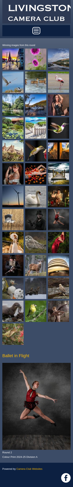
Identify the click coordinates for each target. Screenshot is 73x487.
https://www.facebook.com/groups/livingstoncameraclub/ (66, 478)
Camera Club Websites (29, 468)
